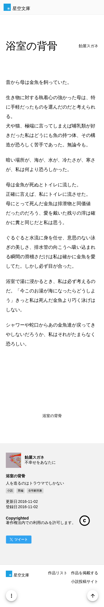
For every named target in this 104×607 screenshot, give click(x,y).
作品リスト (57, 573)
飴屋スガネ (88, 46)
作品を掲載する (84, 573)
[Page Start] (92, 595)
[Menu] (11, 595)
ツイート (21, 539)
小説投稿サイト (84, 581)
